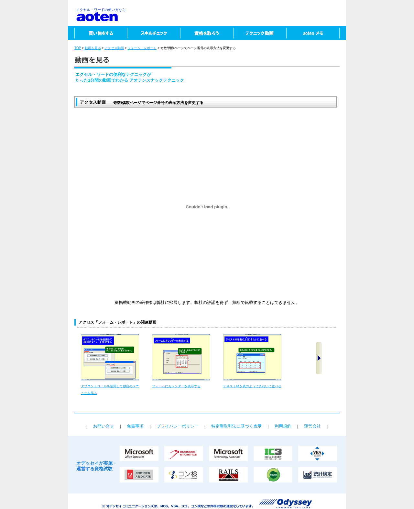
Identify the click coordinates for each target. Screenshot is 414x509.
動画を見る (93, 48)
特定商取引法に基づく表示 (236, 426)
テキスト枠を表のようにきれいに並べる (252, 386)
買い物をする (97, 33)
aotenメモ (316, 33)
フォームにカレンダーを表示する (176, 386)
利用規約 (283, 426)
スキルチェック (153, 33)
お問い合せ (103, 426)
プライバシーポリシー (178, 426)
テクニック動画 (259, 33)
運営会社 (312, 426)
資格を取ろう (206, 33)
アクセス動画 (114, 48)
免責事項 (135, 426)
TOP (77, 48)
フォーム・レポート (142, 48)
